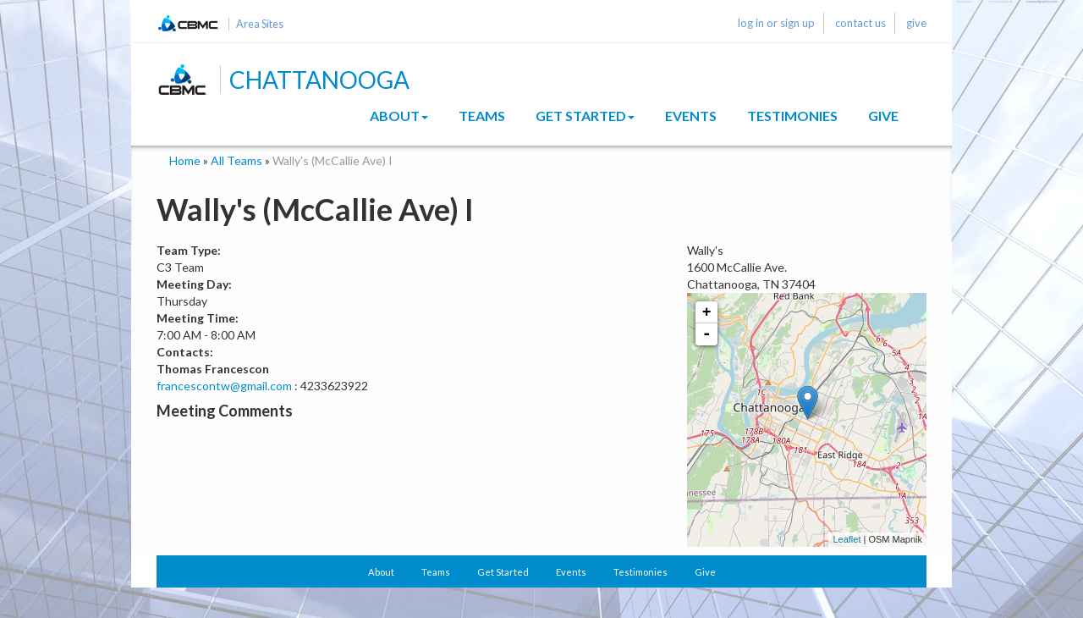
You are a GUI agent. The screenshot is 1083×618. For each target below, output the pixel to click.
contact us (860, 23)
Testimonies (792, 116)
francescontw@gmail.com (224, 385)
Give (883, 116)
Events (691, 116)
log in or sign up (776, 23)
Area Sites (259, 24)
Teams (482, 116)
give (916, 23)
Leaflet (846, 539)
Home (185, 160)
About (399, 116)
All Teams (236, 160)
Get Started (585, 116)
